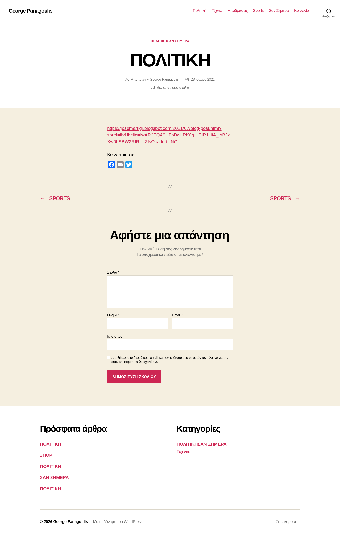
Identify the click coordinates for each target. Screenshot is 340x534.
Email (177, 315)
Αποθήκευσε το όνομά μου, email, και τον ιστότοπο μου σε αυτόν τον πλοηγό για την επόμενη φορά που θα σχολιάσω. (169, 360)
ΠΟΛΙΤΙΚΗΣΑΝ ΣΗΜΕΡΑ (170, 41)
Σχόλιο (113, 272)
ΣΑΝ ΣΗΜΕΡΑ (54, 477)
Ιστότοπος (114, 336)
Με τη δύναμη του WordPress (117, 521)
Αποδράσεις (238, 10)
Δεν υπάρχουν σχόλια (173, 87)
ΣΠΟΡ (46, 455)
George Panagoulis (30, 10)
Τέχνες (217, 10)
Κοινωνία (301, 10)
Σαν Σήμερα (279, 10)
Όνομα (113, 315)
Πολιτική (199, 10)
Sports (258, 10)
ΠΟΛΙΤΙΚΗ (50, 443)
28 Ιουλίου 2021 (203, 79)
